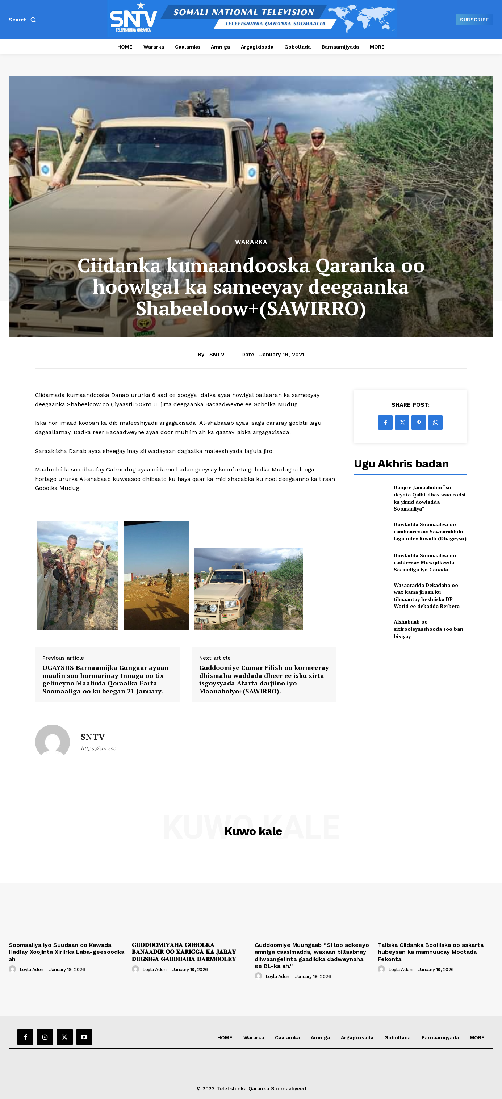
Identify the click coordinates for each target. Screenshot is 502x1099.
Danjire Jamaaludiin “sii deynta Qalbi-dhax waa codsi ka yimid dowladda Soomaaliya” (429, 498)
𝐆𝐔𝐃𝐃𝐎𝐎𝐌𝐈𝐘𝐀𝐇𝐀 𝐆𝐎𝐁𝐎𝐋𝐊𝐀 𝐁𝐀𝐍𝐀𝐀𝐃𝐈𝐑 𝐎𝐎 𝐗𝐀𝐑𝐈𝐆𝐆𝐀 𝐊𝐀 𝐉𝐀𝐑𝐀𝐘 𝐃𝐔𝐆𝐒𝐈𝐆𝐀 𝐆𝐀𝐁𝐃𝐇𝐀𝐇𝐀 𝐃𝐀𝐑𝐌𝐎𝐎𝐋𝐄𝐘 (184, 951)
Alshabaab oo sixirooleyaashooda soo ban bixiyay (428, 628)
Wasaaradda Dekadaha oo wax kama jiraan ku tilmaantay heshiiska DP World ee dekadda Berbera (427, 596)
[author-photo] (13, 969)
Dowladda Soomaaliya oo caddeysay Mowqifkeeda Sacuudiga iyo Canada (425, 562)
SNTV (217, 354)
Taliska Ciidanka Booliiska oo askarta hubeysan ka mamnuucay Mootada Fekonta (431, 951)
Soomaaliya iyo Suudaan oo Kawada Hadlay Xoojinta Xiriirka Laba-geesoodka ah (66, 951)
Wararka (251, 242)
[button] (24, 19)
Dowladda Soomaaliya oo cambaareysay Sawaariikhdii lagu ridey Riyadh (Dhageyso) (430, 531)
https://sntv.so (98, 748)
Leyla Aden (31, 969)
